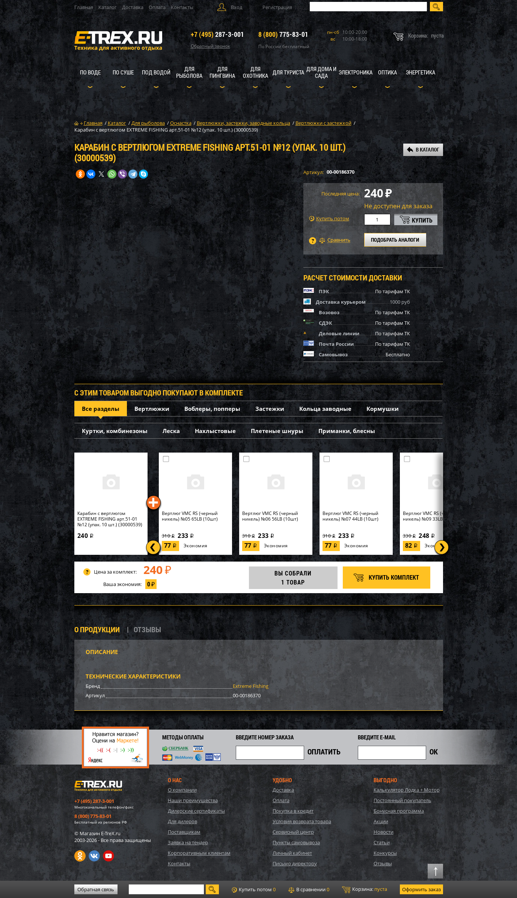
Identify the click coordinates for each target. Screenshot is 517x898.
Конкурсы (385, 853)
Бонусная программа (399, 810)
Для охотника (255, 72)
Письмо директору (295, 863)
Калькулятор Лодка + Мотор (407, 789)
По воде (90, 72)
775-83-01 (283, 34)
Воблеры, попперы (212, 408)
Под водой (156, 72)
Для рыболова (189, 72)
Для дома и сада (321, 72)
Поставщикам (184, 831)
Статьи (382, 842)
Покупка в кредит (293, 810)
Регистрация (277, 7)
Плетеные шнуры (277, 431)
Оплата (157, 7)
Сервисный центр (293, 831)
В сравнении (308, 889)
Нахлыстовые (215, 431)
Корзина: (364, 889)
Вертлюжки (151, 408)
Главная (83, 7)
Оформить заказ (421, 889)
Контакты (182, 7)
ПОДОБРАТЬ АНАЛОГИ (395, 239)
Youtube (108, 856)
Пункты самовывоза (296, 842)
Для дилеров (182, 821)
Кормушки (382, 408)
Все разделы (100, 408)
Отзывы (383, 863)
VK (94, 856)
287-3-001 (217, 34)
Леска (171, 431)
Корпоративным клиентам (199, 853)
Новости (383, 831)
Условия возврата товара (302, 821)
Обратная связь (95, 889)
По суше (123, 72)
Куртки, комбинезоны (115, 431)
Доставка (132, 7)
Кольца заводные (325, 408)
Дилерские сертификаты (196, 810)
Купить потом (329, 218)
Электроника (355, 72)
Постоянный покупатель (402, 800)
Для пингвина (222, 72)
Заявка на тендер (188, 842)
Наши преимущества (193, 800)
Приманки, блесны (346, 431)
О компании (182, 789)
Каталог (107, 7)
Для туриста (288, 72)
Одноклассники (80, 856)
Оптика (387, 72)
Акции (381, 821)
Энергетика (420, 72)
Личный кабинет (292, 853)
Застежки (269, 408)
